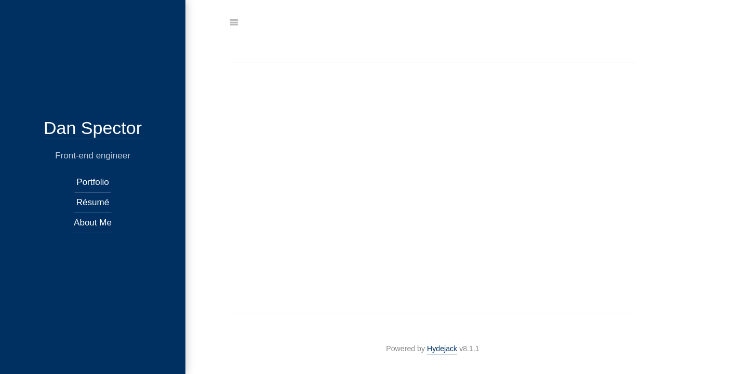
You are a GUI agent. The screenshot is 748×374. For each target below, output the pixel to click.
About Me (93, 223)
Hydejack (442, 348)
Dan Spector (93, 128)
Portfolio (92, 182)
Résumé (92, 202)
